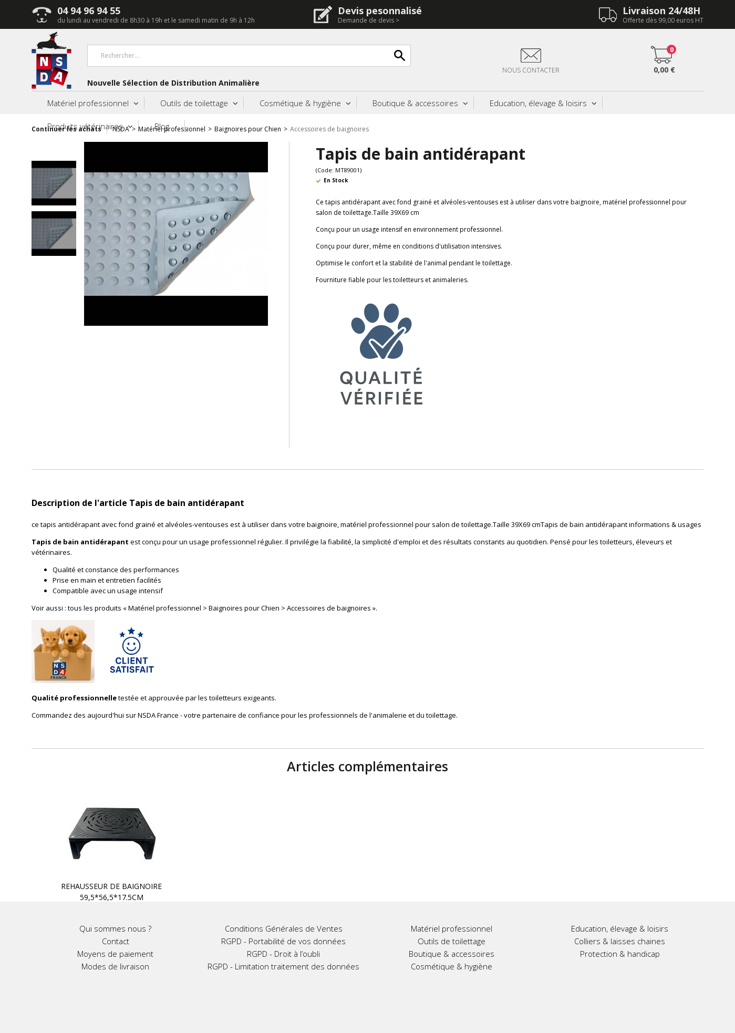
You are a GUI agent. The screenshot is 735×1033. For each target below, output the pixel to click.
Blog (161, 126)
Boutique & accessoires (415, 103)
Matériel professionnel (88, 103)
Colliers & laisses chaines (619, 941)
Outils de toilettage (194, 103)
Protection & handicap (620, 953)
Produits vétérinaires (85, 126)
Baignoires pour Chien (247, 129)
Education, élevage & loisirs (538, 103)
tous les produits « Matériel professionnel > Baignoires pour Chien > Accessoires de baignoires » (222, 608)
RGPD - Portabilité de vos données (283, 941)
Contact (115, 941)
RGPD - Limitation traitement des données (283, 966)
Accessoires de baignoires (329, 129)
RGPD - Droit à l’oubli (283, 953)
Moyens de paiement (115, 953)
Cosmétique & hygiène (300, 103)
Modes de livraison (115, 966)
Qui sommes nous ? (115, 928)
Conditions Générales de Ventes (284, 928)
